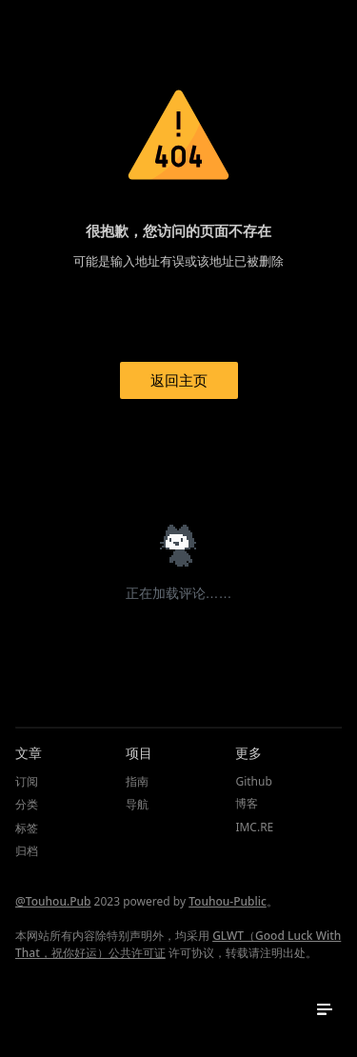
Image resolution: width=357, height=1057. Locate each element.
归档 (26, 851)
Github (253, 781)
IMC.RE (254, 827)
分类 (26, 804)
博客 (246, 803)
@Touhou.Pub (52, 901)
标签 (26, 828)
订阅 (26, 781)
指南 (137, 781)
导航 (137, 804)
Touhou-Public (227, 901)
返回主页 (179, 379)
